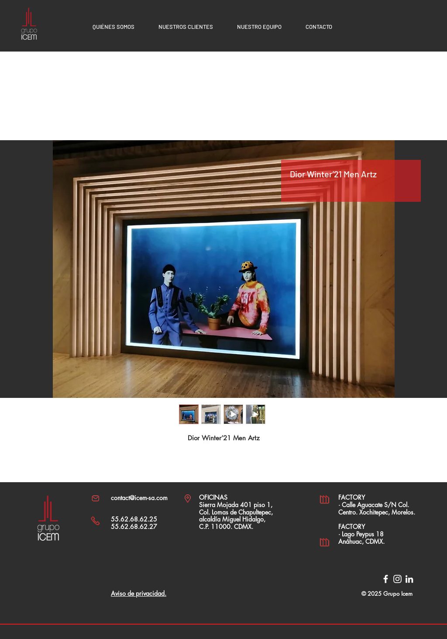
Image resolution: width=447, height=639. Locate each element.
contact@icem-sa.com (139, 498)
